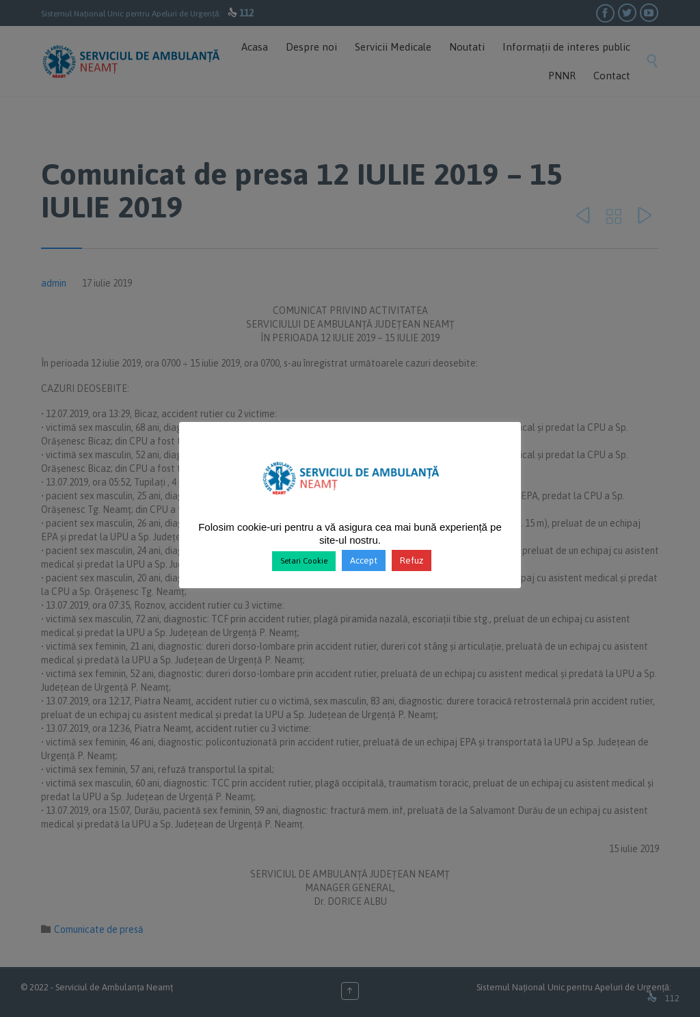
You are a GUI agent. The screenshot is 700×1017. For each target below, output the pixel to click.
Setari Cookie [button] (303, 561)
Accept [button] (363, 560)
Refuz (411, 560)
